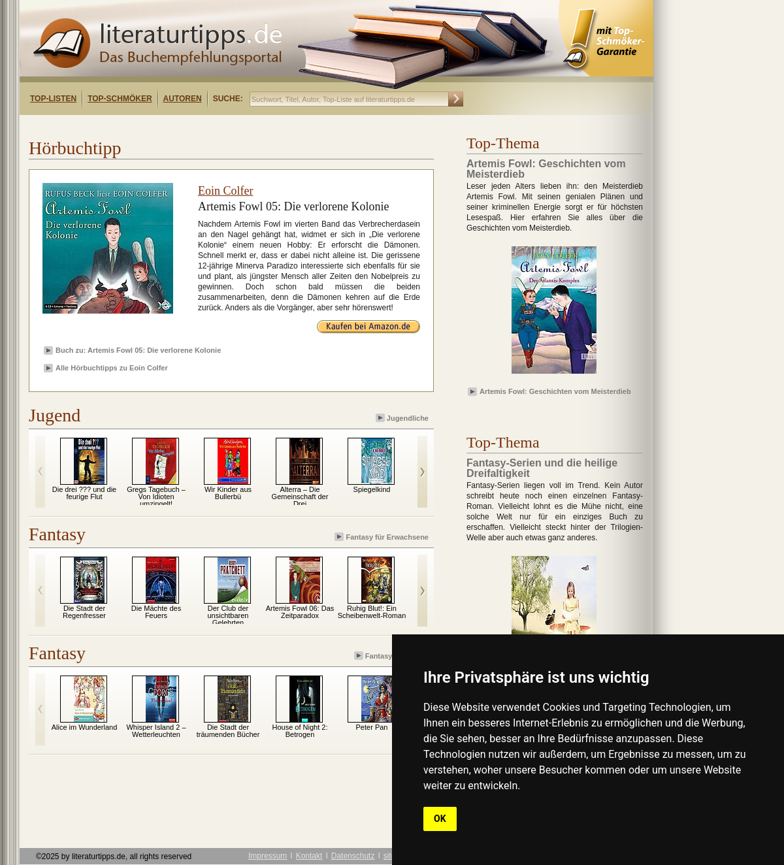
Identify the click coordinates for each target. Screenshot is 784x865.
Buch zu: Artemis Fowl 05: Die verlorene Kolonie (138, 350)
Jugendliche (403, 418)
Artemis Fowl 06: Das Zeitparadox (300, 611)
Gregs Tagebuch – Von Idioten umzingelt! (156, 496)
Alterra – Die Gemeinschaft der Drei (300, 496)
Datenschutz (353, 855)
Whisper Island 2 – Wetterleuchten (156, 730)
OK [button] (440, 818)
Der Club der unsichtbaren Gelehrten (228, 615)
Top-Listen (53, 98)
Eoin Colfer (225, 190)
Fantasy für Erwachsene (382, 536)
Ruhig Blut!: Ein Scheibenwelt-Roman (372, 611)
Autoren (182, 98)
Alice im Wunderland (85, 727)
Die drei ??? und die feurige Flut (84, 492)
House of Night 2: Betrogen (300, 730)
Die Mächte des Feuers (156, 611)
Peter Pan (372, 727)
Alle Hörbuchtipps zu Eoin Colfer (112, 368)
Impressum (267, 855)
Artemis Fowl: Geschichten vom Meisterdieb (555, 391)
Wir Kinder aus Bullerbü (228, 492)
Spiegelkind (372, 489)
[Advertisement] (188, 126)
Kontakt (309, 855)
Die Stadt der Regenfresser (84, 611)
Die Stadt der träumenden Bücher (228, 730)
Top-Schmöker (120, 98)
